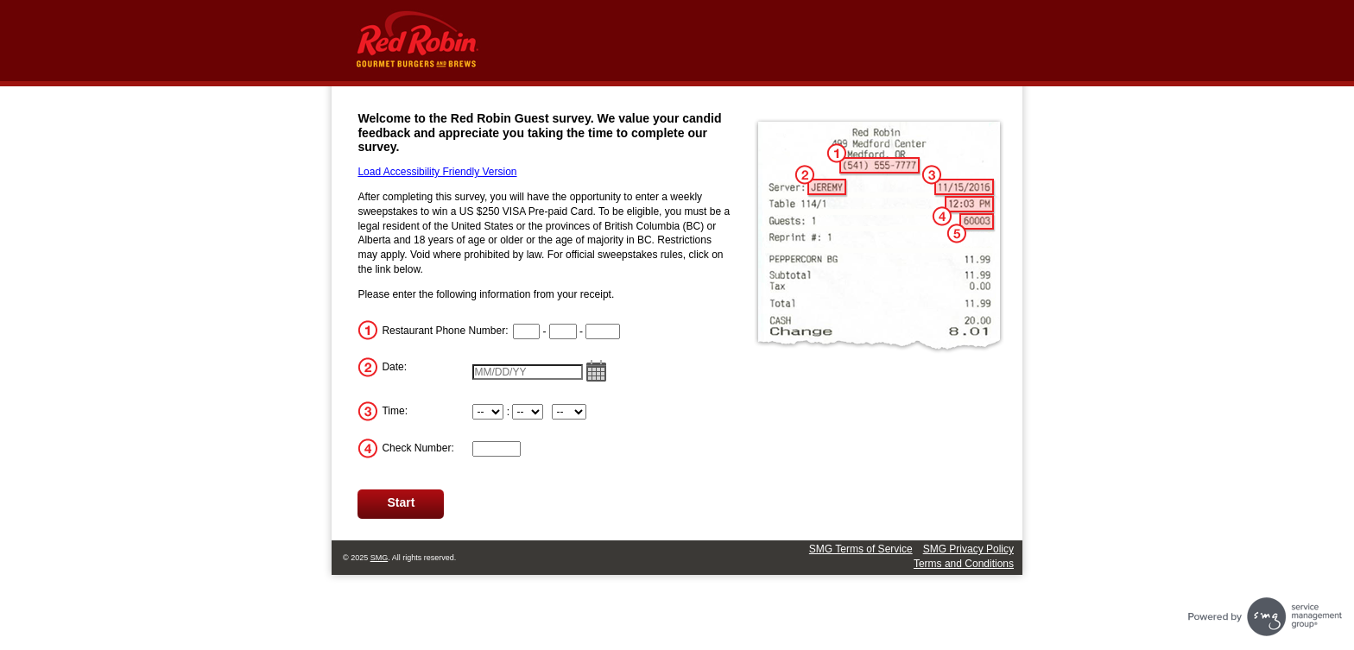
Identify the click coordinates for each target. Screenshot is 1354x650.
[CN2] (563, 331)
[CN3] (602, 331)
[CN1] (527, 331)
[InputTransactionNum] (496, 449)
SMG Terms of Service (861, 549)
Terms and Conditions (964, 564)
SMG (379, 557)
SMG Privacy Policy (968, 549)
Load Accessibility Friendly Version (436, 172)
